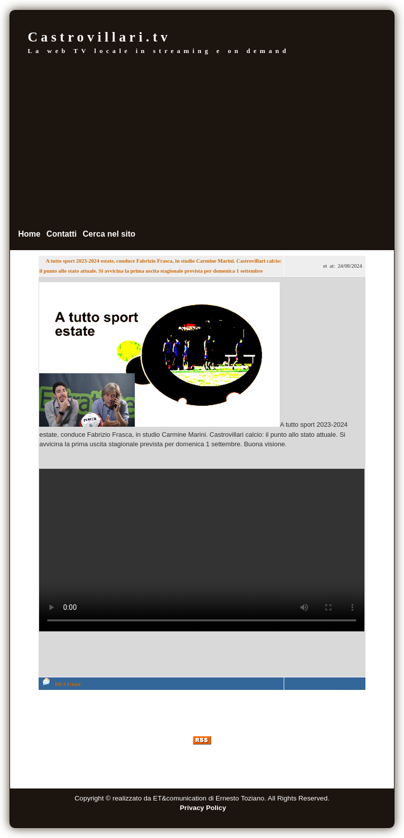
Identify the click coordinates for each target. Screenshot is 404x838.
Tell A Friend (67, 684)
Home (29, 234)
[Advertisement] (202, 142)
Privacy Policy (203, 807)
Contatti (62, 234)
